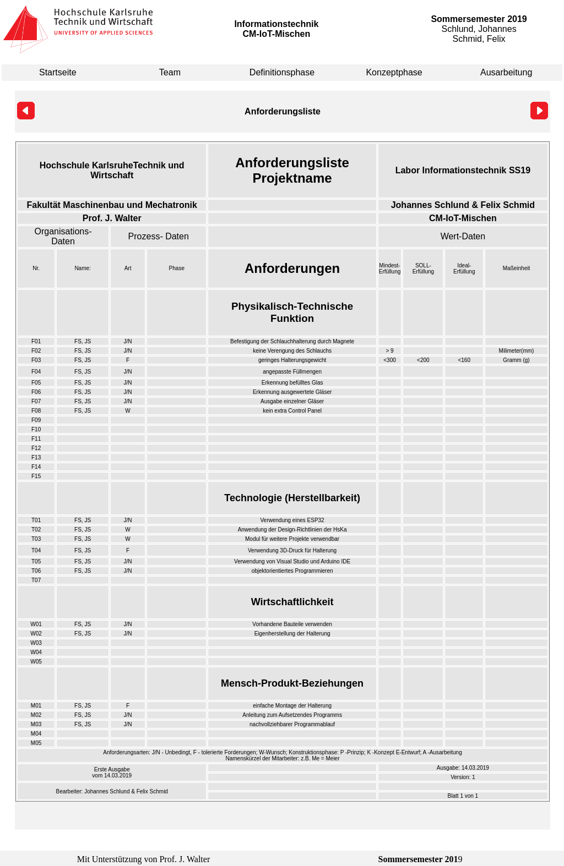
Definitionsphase (282, 72)
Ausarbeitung (506, 72)
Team (170, 72)
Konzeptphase (394, 72)
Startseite (58, 72)
